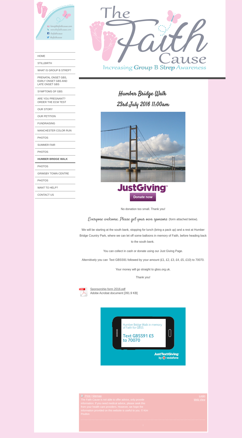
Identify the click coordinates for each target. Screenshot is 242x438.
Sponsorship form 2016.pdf (107, 289)
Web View (199, 399)
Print (86, 395)
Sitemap (97, 395)
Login (202, 395)
